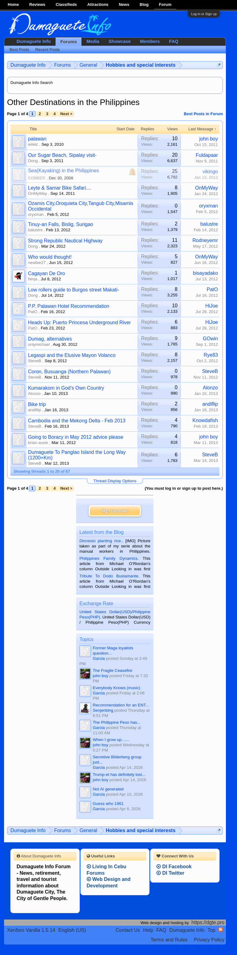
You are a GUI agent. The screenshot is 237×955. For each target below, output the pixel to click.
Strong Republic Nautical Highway (65, 240)
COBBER (36, 178)
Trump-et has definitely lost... (119, 774)
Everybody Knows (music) (116, 687)
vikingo (210, 171)
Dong (33, 160)
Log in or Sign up (204, 14)
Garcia (99, 658)
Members (150, 41)
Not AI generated (108, 789)
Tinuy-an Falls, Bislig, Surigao (60, 224)
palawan (37, 138)
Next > (66, 113)
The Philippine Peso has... (116, 722)
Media (92, 41)
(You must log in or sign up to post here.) (184, 488)
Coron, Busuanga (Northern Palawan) (69, 371)
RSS (220, 929)
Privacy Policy (209, 939)
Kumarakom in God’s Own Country (66, 388)
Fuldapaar (207, 155)
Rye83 (211, 355)
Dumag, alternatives (50, 338)
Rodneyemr (205, 240)
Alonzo (34, 393)
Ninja (32, 279)
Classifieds (66, 4)
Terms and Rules (169, 939)
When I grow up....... (111, 739)
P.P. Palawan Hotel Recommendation (69, 306)
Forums (68, 41)
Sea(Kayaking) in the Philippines (63, 170)
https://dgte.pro (208, 922)
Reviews (37, 4)
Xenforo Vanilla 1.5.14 (31, 930)
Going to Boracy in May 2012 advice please (75, 437)
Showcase (120, 41)
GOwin (210, 338)
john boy (208, 138)
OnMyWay (37, 193)
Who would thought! (50, 257)
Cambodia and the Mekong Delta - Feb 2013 (77, 420)
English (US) (72, 930)
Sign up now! (115, 510)
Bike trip (37, 404)
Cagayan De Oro (46, 273)
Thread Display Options (115, 481)
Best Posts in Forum (203, 113)
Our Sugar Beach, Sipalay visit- (62, 155)
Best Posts (19, 49)
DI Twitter (170, 873)
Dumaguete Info (34, 41)
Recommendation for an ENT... (121, 705)
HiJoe (211, 305)
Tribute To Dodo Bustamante (108, 576)
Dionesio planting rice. (100, 540)
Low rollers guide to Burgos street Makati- (73, 289)
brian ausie (38, 442)
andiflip (34, 410)
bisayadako (205, 273)
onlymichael (39, 344)
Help (148, 930)
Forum (165, 4)
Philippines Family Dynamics (108, 558)
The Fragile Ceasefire (112, 670)
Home (13, 4)
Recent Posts (47, 49)
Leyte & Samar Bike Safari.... (59, 188)
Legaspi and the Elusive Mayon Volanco (72, 355)
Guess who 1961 (108, 803)
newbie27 (37, 262)
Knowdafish (205, 420)
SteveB (34, 360)
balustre (35, 230)
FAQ (173, 41)
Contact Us (128, 930)
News (124, 4)
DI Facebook (174, 866)
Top (211, 930)
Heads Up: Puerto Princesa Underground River (79, 322)
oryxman (36, 214)
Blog (144, 4)
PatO (212, 289)
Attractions (98, 4)
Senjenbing (103, 710)
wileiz (33, 144)
